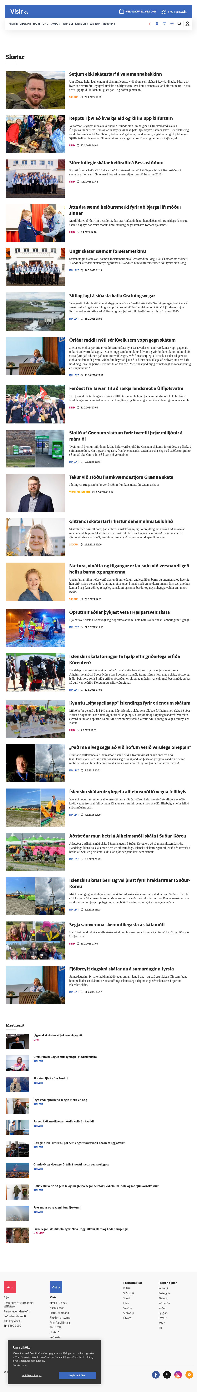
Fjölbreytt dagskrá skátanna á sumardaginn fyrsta (121, 969)
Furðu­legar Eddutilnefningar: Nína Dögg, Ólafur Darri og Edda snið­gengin (81, 1229)
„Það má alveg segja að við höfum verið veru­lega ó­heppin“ (130, 747)
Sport (126, 1298)
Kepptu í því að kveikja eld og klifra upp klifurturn (121, 118)
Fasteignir (164, 1293)
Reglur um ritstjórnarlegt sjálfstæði (18, 1305)
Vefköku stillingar (32, 1375)
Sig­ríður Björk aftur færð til (50, 1078)
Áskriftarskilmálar (60, 1322)
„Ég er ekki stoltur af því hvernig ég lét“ (58, 1035)
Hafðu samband (59, 1313)
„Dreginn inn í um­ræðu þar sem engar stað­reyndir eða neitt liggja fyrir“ (79, 1143)
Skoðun (73, 97)
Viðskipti (128, 1293)
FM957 (163, 1318)
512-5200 (61, 1303)
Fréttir (127, 1288)
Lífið (72, 146)
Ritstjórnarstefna (60, 1317)
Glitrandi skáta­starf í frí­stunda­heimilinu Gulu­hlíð (121, 522)
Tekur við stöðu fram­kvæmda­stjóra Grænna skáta (121, 477)
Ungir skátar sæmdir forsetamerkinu (107, 251)
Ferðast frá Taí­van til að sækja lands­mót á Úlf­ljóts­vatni (126, 389)
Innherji (163, 1288)
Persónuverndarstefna (17, 1311)
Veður (162, 1308)
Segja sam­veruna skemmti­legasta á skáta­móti (117, 925)
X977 (162, 1323)
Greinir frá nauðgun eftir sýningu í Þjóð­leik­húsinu (65, 1057)
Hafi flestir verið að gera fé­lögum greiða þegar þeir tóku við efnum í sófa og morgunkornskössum (96, 1186)
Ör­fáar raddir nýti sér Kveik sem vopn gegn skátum (122, 340)
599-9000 (15, 1326)
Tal (160, 1328)
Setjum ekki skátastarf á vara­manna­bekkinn (115, 74)
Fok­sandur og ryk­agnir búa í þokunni (57, 1207)
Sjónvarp (128, 1313)
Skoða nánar (20, 1365)
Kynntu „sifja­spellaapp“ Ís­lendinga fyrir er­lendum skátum (129, 703)
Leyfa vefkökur (77, 1375)
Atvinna (163, 1298)
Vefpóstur (56, 1337)
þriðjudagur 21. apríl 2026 (140, 12)
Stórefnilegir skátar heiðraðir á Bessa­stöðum (116, 163)
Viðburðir (164, 1303)
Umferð (54, 1332)
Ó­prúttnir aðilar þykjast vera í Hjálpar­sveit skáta (119, 612)
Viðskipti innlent (79, 492)
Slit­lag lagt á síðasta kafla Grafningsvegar (112, 296)
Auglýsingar (57, 1308)
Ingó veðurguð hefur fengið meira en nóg (60, 1100)
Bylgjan (163, 1313)
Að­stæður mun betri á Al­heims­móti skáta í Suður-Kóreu (127, 836)
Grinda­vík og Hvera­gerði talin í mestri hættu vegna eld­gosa (71, 1164)
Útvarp (127, 1318)
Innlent (74, 270)
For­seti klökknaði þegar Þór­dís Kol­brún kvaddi (63, 1121)
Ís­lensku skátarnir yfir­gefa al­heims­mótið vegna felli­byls (127, 792)
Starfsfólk (55, 1327)
